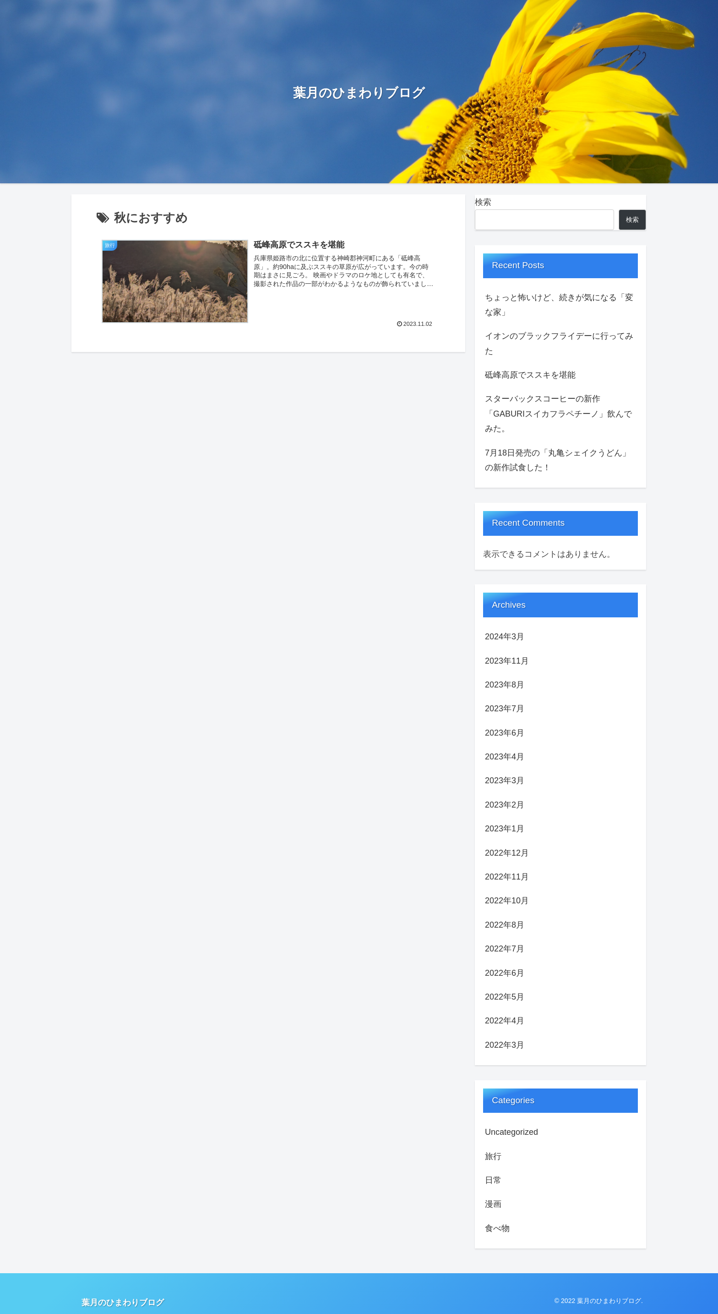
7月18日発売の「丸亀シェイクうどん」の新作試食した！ (558, 460)
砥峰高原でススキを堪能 (530, 374)
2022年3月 (504, 1045)
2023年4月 (504, 756)
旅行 (493, 1156)
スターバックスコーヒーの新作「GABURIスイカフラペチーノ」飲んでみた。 (558, 413)
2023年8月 (504, 684)
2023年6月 (504, 732)
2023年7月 (504, 708)
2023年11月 (507, 660)
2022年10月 (507, 900)
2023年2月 (504, 804)
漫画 (493, 1204)
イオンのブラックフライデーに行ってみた (559, 343)
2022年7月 (504, 948)
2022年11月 (507, 876)
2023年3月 (504, 780)
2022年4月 (504, 1020)
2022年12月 (507, 853)
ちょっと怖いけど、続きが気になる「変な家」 (559, 305)
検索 (483, 202)
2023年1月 (504, 828)
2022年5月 (504, 996)
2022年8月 (504, 924)
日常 (493, 1180)
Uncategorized (511, 1132)
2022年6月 (504, 973)
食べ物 (497, 1228)
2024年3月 (504, 636)
